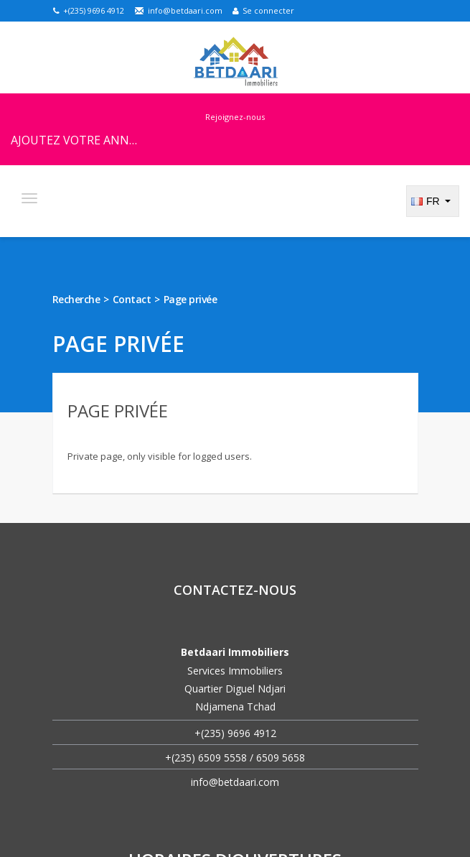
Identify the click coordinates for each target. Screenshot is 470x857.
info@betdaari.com (178, 10)
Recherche (76, 299)
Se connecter (263, 10)
